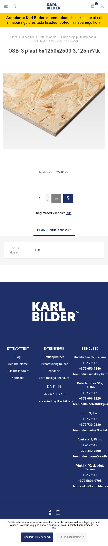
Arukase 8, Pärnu (90, 439)
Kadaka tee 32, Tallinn (90, 357)
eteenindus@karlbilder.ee (57, 401)
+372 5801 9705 (90, 481)
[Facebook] (50, 512)
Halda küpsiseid (71, 537)
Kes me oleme (18, 364)
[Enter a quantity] (39, 198)
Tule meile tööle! (18, 371)
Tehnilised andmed (54, 230)
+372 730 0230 (90, 425)
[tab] (54, 230)
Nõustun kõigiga (37, 537)
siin (68, 213)
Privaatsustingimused (54, 364)
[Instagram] (58, 512)
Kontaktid (18, 378)
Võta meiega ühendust (54, 378)
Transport (53, 371)
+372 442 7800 (90, 451)
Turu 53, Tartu (90, 413)
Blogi (18, 357)
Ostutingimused (54, 357)
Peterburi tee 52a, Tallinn (90, 385)
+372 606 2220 (90, 398)
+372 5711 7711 (54, 394)
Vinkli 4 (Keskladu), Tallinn (90, 467)
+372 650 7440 (90, 368)
